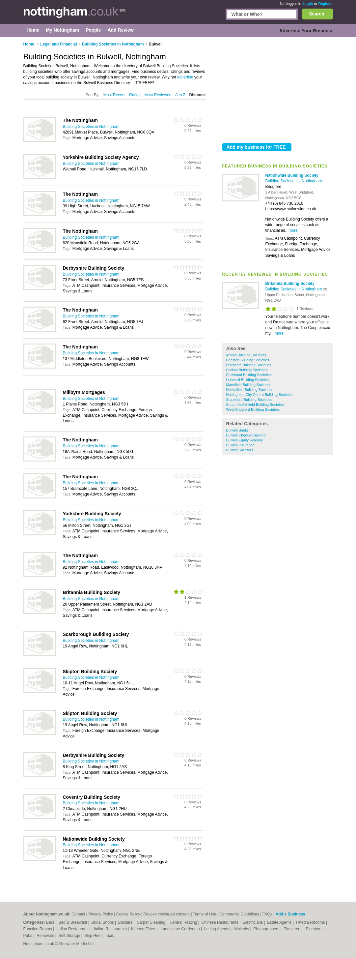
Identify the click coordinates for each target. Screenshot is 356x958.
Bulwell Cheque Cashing (246, 435)
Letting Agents (217, 929)
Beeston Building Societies (247, 360)
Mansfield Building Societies (248, 385)
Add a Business (290, 914)
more (292, 230)
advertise (185, 77)
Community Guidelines (239, 914)
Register (325, 4)
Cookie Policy (128, 914)
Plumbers (314, 929)
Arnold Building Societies (246, 355)
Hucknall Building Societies (248, 380)
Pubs (28, 935)
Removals (46, 935)
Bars (50, 922)
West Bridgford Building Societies (253, 409)
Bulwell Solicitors (240, 450)
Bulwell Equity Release (244, 440)
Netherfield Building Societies (249, 390)
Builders (126, 922)
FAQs (267, 914)
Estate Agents (279, 922)
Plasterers (293, 929)
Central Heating (184, 922)
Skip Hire (93, 935)
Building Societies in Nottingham (294, 181)
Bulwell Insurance (240, 445)
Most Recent (114, 95)
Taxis (109, 935)
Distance (197, 95)
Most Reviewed (157, 95)
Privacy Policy (100, 914)
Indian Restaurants (73, 929)
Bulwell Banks (237, 430)
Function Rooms (38, 929)
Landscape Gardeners (181, 929)
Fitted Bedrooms (311, 922)
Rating (135, 95)
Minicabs (241, 929)
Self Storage (69, 935)
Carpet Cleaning (151, 922)
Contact (78, 914)
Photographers (266, 929)
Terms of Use (204, 914)
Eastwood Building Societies (249, 375)
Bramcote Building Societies (248, 365)
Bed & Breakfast (73, 922)
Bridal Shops (103, 922)
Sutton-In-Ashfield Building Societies (255, 404)
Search (316, 13)
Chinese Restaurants (220, 922)
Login (308, 4)
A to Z (180, 95)
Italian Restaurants (111, 929)
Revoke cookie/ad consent (166, 914)
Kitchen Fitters (144, 929)
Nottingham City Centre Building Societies (259, 395)
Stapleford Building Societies (249, 400)
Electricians (253, 922)
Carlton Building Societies (246, 370)
